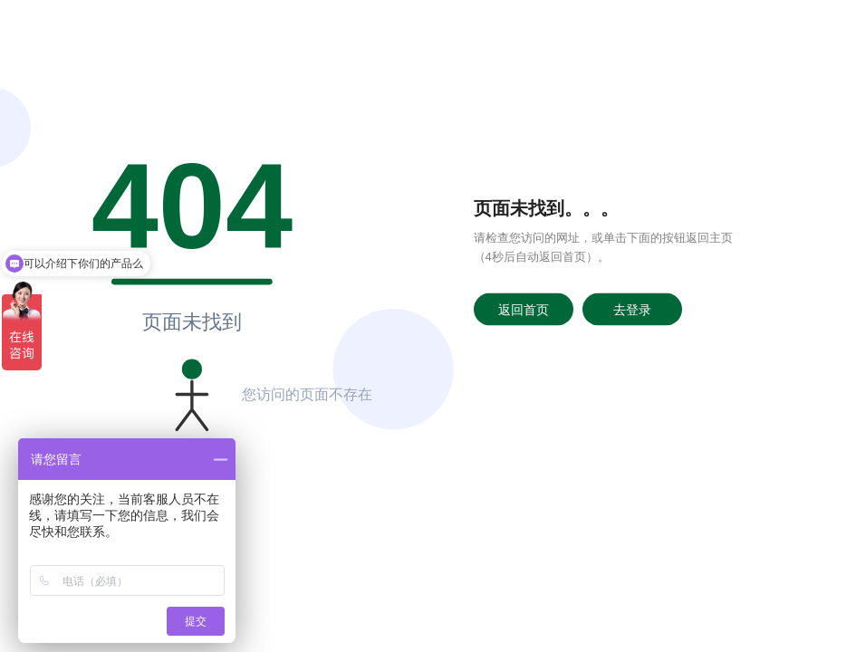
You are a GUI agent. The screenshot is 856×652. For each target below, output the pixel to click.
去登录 (632, 309)
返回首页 (523, 309)
